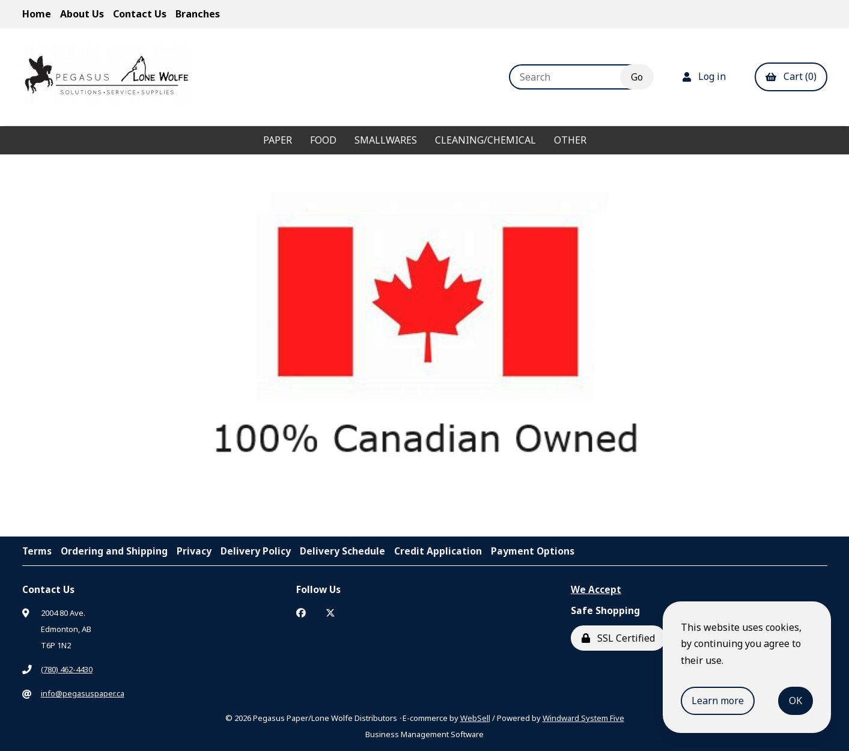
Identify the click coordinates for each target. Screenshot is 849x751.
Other (570, 140)
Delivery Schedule (342, 551)
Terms (37, 551)
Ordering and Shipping (114, 551)
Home (36, 13)
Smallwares (386, 140)
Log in (704, 76)
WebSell (475, 718)
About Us (82, 13)
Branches (197, 13)
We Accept (596, 589)
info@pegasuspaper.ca (82, 693)
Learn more (718, 700)
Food (323, 140)
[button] (401, 497)
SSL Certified (618, 638)
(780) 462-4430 (67, 669)
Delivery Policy (256, 551)
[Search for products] (573, 77)
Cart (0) (791, 76)
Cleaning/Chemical (485, 140)
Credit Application (438, 551)
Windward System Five (583, 718)
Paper (277, 140)
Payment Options (532, 551)
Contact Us (139, 13)
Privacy (194, 551)
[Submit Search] (637, 77)
